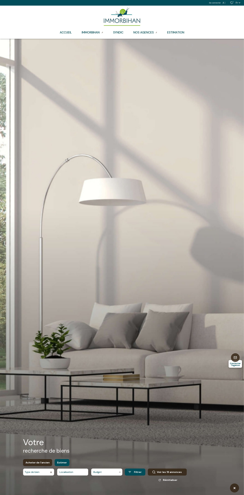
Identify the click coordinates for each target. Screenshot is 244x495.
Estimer (62, 463)
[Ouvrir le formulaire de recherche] (135, 473)
